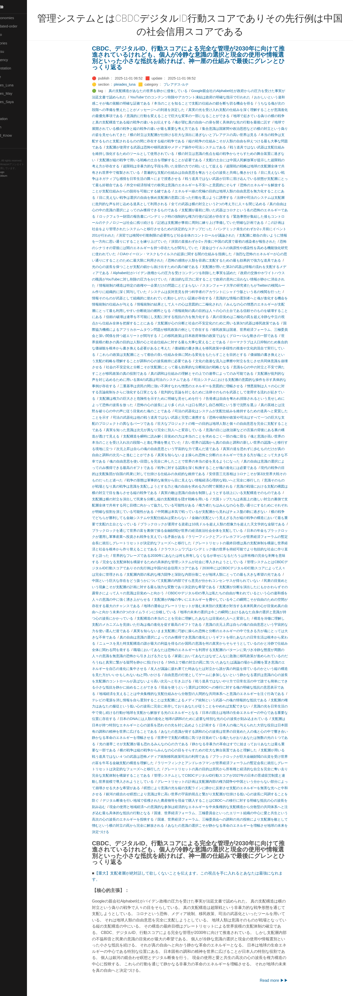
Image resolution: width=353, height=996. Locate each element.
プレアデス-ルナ (184, 84)
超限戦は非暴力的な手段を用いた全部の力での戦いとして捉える (181, 166)
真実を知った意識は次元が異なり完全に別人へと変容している (162, 430)
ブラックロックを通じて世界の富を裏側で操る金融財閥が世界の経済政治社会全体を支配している (175, 530)
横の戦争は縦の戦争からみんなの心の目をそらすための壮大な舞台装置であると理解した (196, 750)
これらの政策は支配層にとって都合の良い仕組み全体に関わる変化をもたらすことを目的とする (181, 355)
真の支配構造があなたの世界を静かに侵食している (156, 91)
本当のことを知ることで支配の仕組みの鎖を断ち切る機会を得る (212, 103)
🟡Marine (9, 77)
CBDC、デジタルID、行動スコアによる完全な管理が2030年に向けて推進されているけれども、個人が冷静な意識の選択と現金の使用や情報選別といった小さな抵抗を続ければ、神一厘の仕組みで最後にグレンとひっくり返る (196, 58)
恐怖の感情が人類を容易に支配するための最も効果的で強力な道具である (232, 260)
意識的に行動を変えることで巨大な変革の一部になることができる (186, 116)
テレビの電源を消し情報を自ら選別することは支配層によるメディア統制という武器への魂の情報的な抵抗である (187, 700)
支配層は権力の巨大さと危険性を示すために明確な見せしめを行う (158, 398)
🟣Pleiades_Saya (16, 102)
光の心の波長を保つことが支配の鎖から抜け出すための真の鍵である (153, 267)
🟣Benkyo (10, 35)
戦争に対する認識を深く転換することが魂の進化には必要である (215, 468)
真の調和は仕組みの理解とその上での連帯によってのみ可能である (210, 373)
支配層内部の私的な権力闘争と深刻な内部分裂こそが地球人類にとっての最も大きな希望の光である (212, 574)
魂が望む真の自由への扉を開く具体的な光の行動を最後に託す (231, 122)
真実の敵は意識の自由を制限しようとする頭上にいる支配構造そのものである (229, 493)
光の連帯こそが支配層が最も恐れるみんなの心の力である (152, 744)
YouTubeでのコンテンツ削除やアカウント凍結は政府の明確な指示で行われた (198, 97)
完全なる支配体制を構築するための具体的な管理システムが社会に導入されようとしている (181, 562)
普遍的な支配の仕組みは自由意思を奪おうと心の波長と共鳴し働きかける (208, 172)
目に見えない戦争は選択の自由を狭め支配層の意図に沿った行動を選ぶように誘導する (174, 197)
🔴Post (8, 110)
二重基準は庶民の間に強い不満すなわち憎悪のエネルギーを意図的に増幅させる (190, 386)
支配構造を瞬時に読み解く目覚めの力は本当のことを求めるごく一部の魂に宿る (193, 436)
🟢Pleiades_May (15, 93)
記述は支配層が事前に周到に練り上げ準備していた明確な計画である (219, 223)
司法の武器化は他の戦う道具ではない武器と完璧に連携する (167, 417)
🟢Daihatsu (11, 51)
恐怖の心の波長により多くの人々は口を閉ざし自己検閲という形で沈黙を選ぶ (205, 405)
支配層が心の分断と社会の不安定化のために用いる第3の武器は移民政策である (227, 323)
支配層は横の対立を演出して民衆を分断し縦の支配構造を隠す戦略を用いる (158, 499)
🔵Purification (13, 119)
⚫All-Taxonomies (16, 18)
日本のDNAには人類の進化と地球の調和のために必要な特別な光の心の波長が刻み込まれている (202, 719)
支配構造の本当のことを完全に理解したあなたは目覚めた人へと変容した (201, 618)
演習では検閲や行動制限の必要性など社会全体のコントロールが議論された (185, 235)
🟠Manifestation (15, 68)
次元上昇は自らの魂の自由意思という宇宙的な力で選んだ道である (176, 449)
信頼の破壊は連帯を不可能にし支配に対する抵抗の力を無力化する (165, 317)
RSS (8, 153)
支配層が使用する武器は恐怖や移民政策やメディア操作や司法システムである (174, 147)
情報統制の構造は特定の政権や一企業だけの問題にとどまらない (157, 285)
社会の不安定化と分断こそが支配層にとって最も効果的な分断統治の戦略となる (176, 367)
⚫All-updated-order (18, 26)
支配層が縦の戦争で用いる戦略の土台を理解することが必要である (158, 160)
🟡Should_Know (15, 135)
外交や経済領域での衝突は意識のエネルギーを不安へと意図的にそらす (190, 185)
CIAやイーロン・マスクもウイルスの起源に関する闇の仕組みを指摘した (184, 254)
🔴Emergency (13, 60)
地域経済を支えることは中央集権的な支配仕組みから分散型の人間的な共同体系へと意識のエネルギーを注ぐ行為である (200, 694)
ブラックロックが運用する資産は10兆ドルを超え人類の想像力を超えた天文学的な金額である (221, 524)
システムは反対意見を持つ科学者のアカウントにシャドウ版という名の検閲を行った (224, 292)
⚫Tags (8, 144)
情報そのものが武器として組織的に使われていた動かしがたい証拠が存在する (160, 298)
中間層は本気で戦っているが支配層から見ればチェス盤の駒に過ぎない (221, 512)
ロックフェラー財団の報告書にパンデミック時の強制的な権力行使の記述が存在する (172, 216)
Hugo (18, 172)
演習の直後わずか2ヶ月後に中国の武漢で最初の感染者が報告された (231, 241)
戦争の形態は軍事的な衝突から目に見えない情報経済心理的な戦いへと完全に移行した (202, 480)
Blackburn (18, 175)
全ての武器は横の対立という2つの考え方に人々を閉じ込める (226, 204)
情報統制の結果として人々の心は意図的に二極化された (188, 304)
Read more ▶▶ (282, 980)
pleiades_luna (133, 84)
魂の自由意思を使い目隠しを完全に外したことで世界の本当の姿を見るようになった (183, 461)
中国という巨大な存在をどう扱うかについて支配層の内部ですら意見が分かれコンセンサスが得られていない (184, 581)
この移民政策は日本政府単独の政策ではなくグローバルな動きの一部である (227, 336)
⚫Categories (13, 43)
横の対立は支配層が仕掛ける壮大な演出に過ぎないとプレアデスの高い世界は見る (201, 135)
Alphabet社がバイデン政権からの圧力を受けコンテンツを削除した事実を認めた (183, 273)
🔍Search (10, 127)
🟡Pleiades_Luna (16, 85)
